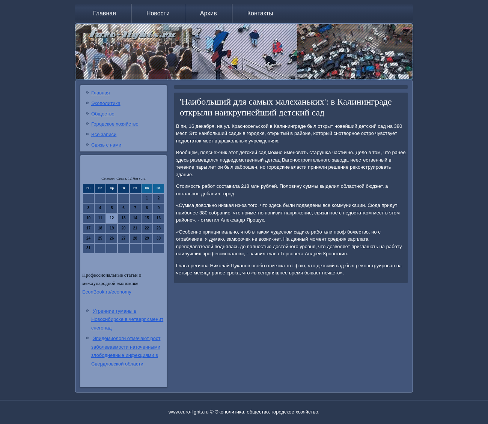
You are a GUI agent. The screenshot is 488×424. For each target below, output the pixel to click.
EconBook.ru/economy (106, 292)
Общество (102, 114)
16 (159, 218)
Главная (104, 13)
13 (123, 218)
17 (88, 228)
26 (112, 238)
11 (100, 218)
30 (159, 238)
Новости (158, 13)
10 (88, 218)
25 (100, 238)
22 (147, 228)
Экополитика (105, 103)
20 (123, 228)
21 (135, 228)
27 (123, 238)
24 (88, 238)
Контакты (260, 13)
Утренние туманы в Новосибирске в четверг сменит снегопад (127, 319)
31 (88, 248)
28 (135, 238)
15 (147, 218)
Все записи (103, 134)
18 (100, 228)
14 (135, 218)
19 (112, 228)
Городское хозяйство (115, 124)
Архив (208, 13)
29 (147, 238)
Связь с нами (106, 145)
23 (159, 228)
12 (112, 218)
